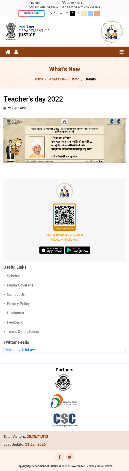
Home (38, 79)
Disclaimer (15, 313)
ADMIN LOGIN (31, 13)
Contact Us (16, 294)
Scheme (13, 276)
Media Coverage (20, 285)
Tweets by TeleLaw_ (20, 349)
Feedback (15, 322)
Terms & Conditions (23, 331)
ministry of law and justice (81, 4)
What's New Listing (63, 79)
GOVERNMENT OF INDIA (43, 4)
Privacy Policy (18, 304)
